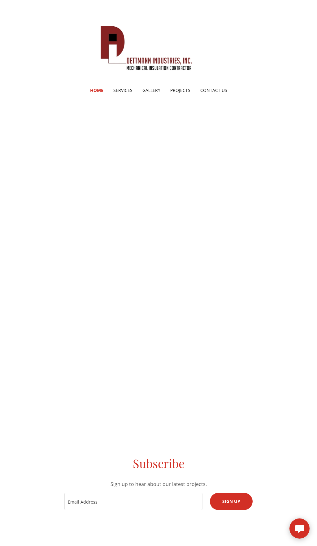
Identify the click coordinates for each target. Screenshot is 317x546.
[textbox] (133, 501)
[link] (158, 47)
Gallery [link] (151, 90)
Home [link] (96, 90)
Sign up (231, 501)
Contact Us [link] (213, 90)
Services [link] (122, 90)
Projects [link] (180, 90)
